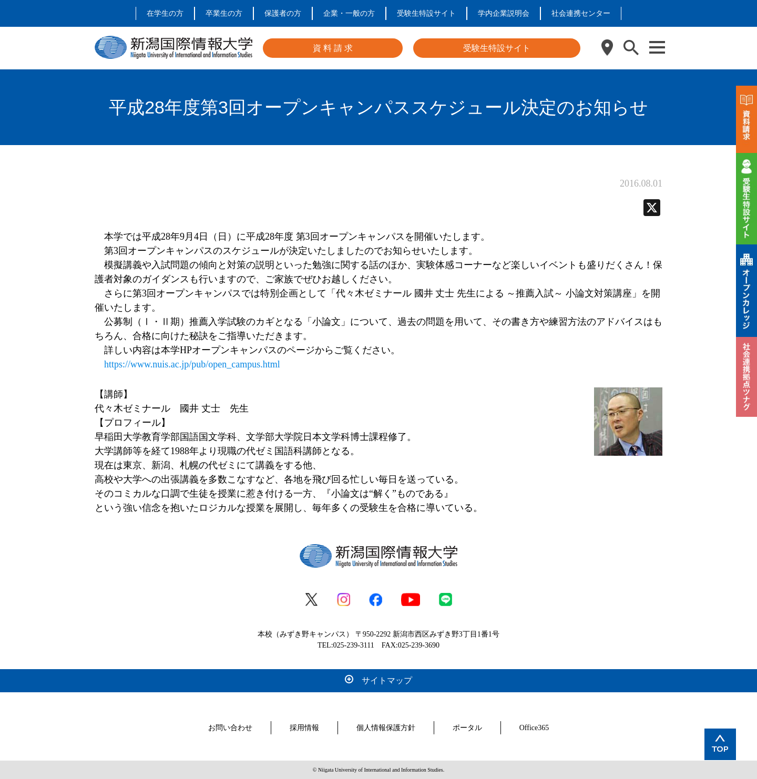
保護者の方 (282, 13)
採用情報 (304, 728)
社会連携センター (580, 13)
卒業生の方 (224, 13)
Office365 (534, 728)
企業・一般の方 (349, 13)
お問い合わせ (230, 728)
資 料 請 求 (333, 48)
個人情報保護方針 (385, 728)
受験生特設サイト (426, 13)
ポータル (467, 728)
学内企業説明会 (503, 13)
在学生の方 (165, 13)
